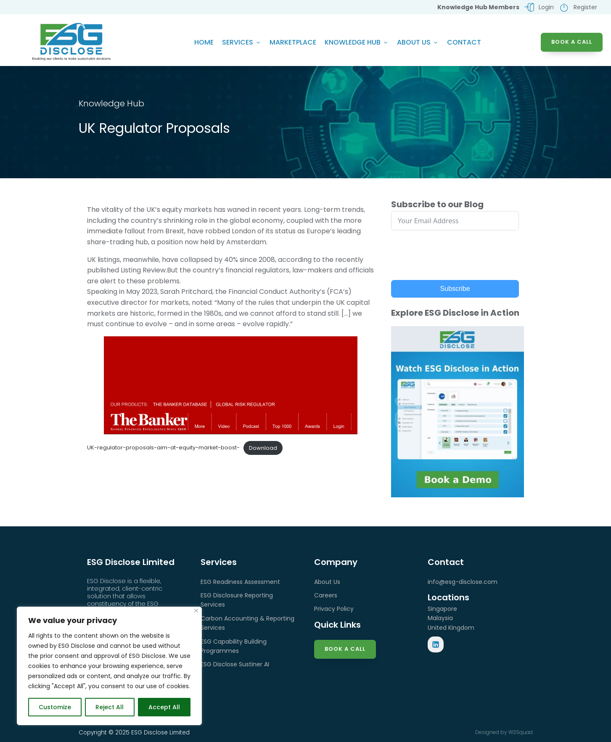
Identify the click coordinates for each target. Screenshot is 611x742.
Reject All (109, 707)
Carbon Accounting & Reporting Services (247, 623)
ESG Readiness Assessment (240, 582)
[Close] (196, 611)
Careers (325, 595)
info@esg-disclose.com (462, 582)
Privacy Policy (334, 609)
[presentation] (455, 255)
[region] (109, 666)
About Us (418, 42)
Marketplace (293, 42)
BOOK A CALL (571, 42)
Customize (55, 707)
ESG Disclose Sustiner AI (235, 664)
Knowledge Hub (357, 42)
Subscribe (455, 288)
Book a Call (345, 649)
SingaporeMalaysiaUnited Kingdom (451, 618)
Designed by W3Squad (504, 732)
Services (241, 42)
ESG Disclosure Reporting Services (237, 600)
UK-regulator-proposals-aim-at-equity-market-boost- (163, 448)
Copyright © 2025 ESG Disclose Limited (134, 733)
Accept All (164, 707)
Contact (464, 42)
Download (263, 448)
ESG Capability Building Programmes (234, 646)
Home (204, 42)
